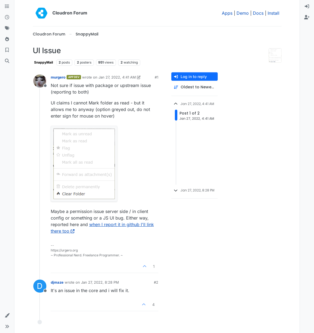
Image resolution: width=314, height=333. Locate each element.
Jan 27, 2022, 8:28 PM (100, 282)
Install (273, 13)
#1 (156, 77)
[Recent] (7, 17)
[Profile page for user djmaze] (39, 286)
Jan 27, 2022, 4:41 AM (117, 77)
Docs (258, 13)
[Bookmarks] (7, 50)
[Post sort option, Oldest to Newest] (194, 87)
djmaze (57, 282)
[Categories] (7, 6)
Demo (243, 13)
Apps (227, 13)
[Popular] (7, 39)
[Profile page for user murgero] (39, 81)
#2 (156, 282)
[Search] (7, 61)
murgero (58, 77)
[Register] (307, 17)
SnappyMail (43, 62)
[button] (7, 315)
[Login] (307, 6)
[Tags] (7, 28)
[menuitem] (307, 6)
